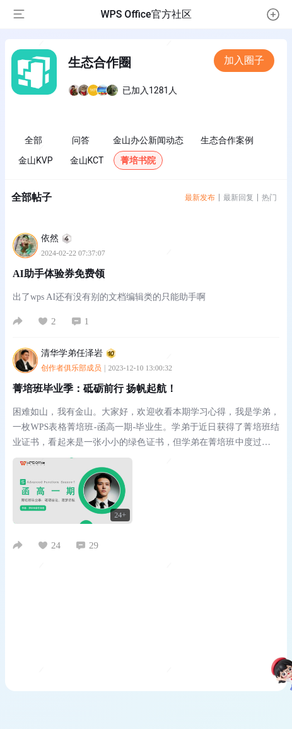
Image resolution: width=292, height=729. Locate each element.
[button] (273, 14)
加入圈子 (244, 60)
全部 (33, 140)
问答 (81, 140)
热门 (269, 197)
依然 (56, 238)
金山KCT (87, 160)
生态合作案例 (227, 140)
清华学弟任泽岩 (78, 353)
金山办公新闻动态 (148, 140)
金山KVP (35, 160)
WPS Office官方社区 (145, 14)
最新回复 (238, 197)
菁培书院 (138, 160)
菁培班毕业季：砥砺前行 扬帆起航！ (95, 388)
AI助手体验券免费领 (59, 273)
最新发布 (200, 197)
